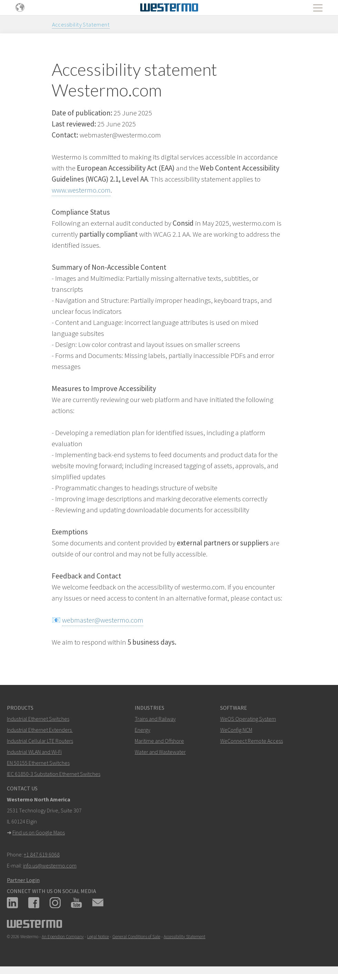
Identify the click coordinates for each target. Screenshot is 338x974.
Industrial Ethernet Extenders (39, 729)
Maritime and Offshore (159, 740)
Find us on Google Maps (38, 832)
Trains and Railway (155, 718)
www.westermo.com (81, 190)
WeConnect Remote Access (251, 740)
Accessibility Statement (81, 24)
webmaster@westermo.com (102, 620)
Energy (142, 729)
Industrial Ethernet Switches (38, 718)
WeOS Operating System (248, 718)
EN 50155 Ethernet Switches (38, 762)
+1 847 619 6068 (42, 854)
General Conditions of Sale (136, 937)
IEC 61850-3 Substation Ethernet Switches (53, 773)
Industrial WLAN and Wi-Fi (34, 751)
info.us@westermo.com (49, 865)
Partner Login (23, 879)
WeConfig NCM (236, 729)
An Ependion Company (63, 937)
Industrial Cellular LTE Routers (40, 740)
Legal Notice (98, 937)
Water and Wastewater (160, 751)
